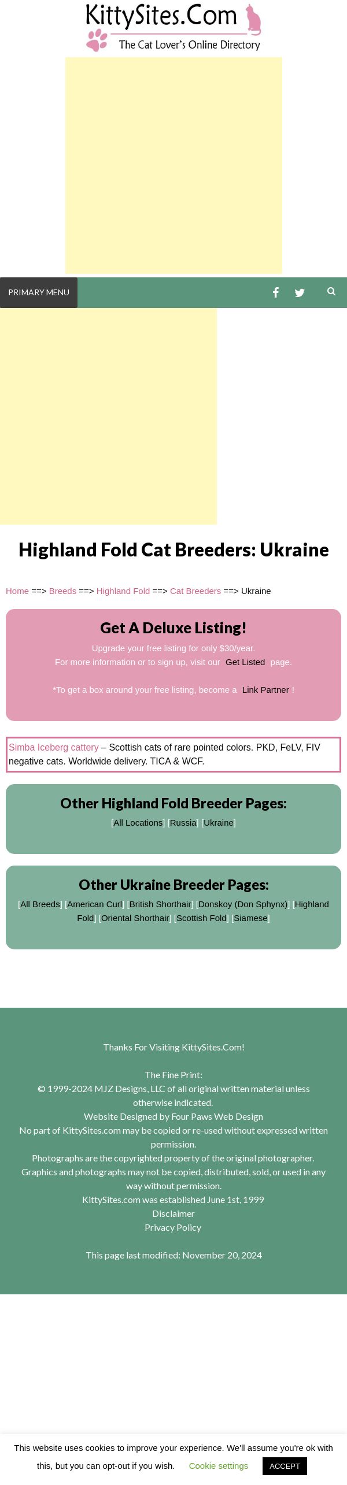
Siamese (250, 918)
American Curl (94, 904)
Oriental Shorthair (135, 918)
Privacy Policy (173, 1227)
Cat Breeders (195, 591)
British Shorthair (160, 904)
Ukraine (219, 822)
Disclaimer (173, 1213)
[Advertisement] (173, 165)
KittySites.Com (212, 1046)
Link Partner (265, 690)
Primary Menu (38, 292)
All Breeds (40, 904)
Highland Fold (123, 591)
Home (17, 591)
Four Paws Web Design (217, 1116)
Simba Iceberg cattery (54, 747)
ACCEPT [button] (285, 1466)
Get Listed (245, 662)
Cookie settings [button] (219, 1466)
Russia (183, 822)
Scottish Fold (201, 918)
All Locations (138, 822)
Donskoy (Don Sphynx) (242, 904)
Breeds (63, 591)
